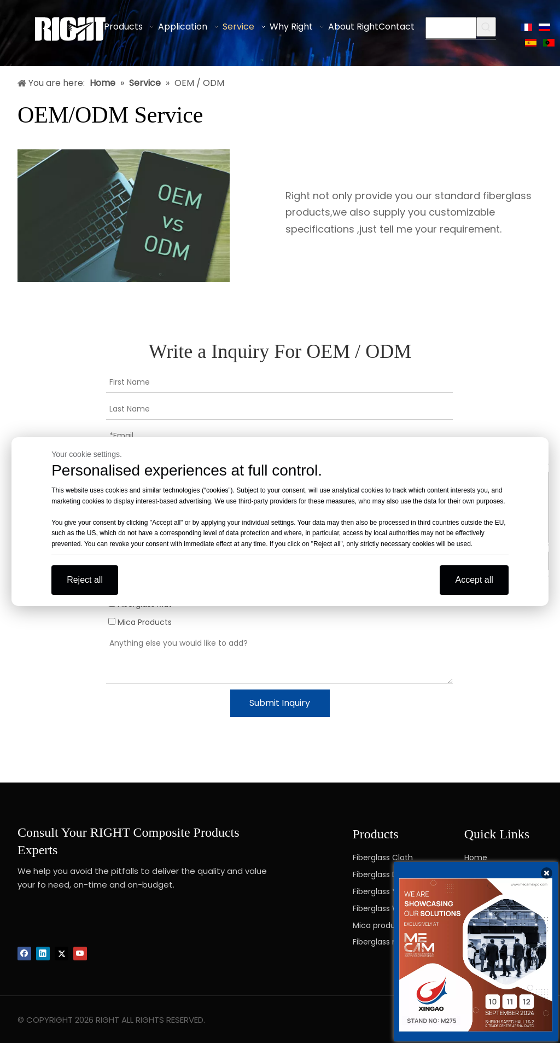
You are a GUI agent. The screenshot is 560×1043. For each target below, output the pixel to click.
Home (475, 857)
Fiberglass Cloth (383, 857)
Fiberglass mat (381, 941)
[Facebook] (24, 953)
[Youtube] (80, 953)
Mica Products (140, 622)
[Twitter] (61, 953)
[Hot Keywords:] (486, 27)
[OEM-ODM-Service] (124, 215)
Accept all (474, 579)
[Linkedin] (43, 953)
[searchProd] (450, 28)
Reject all (85, 579)
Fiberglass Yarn (381, 891)
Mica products (380, 925)
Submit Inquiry (279, 703)
